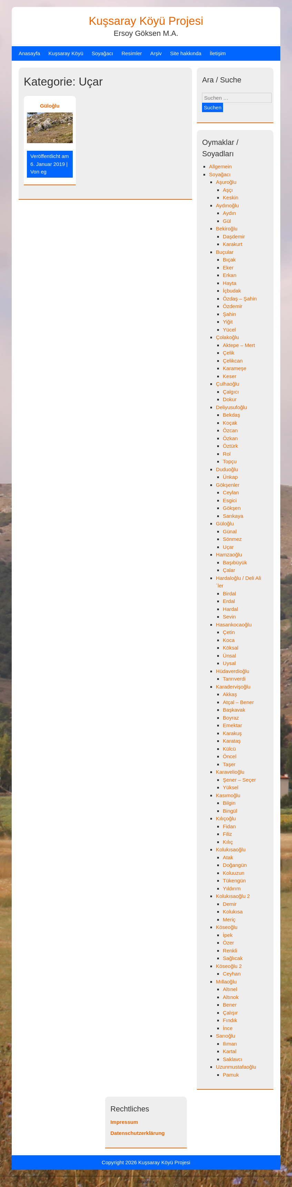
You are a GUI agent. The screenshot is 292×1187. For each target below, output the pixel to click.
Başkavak (234, 710)
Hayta (229, 283)
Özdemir (232, 306)
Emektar (232, 725)
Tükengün (234, 880)
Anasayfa (29, 53)
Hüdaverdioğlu (232, 671)
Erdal (229, 601)
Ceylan (231, 492)
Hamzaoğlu (229, 554)
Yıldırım (232, 888)
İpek (227, 935)
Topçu (229, 461)
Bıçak (229, 260)
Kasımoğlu (228, 795)
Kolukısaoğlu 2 (233, 896)
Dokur (229, 399)
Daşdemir (234, 236)
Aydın (229, 213)
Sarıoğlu (225, 1036)
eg (44, 172)
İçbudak (232, 291)
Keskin (230, 197)
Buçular (224, 252)
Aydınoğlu (227, 205)
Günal (229, 531)
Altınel (230, 989)
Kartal (229, 1051)
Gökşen (232, 508)
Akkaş (230, 694)
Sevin (229, 617)
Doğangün (234, 865)
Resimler (131, 53)
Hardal (230, 609)
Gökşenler (227, 485)
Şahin (229, 314)
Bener (229, 1005)
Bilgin (229, 803)
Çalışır (230, 1013)
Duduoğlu (227, 469)
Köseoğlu (227, 927)
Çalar (229, 570)
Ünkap (230, 477)
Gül (227, 221)
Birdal (229, 593)
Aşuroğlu (226, 182)
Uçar (228, 547)
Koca (228, 640)
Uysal (229, 663)
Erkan (229, 275)
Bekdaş (231, 415)
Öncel (229, 756)
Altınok (231, 997)
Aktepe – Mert (239, 345)
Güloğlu (50, 106)
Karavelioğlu (230, 772)
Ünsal (229, 656)
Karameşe (234, 368)
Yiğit (228, 322)
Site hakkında (185, 53)
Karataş (232, 741)
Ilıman (230, 1044)
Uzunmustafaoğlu (236, 1067)
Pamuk (231, 1075)
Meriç (229, 919)
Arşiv (156, 53)
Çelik (228, 353)
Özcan (230, 430)
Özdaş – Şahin (239, 298)
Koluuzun (233, 873)
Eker (228, 267)
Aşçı (228, 190)
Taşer (229, 764)
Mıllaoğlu (226, 982)
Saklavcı (232, 1059)
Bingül (230, 811)
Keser (229, 376)
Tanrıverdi (234, 679)
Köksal (230, 648)
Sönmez (232, 539)
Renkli (230, 950)
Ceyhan (232, 974)
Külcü (229, 749)
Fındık (230, 1020)
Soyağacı (102, 53)
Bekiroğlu (227, 228)
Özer (228, 943)
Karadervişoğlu (233, 687)
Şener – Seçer (239, 780)
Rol (227, 454)
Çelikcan (233, 361)
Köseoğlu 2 (229, 966)
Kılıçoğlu (226, 818)
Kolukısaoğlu (230, 849)
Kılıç (228, 842)
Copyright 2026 (120, 1162)
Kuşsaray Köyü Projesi (146, 20)
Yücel (229, 330)
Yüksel (230, 787)
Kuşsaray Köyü (66, 53)
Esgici (229, 500)
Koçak (230, 423)
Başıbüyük (235, 562)
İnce (227, 1028)
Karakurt (232, 244)
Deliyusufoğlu (231, 407)
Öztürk (230, 446)
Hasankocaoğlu (233, 624)
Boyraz (231, 718)
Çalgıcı (231, 392)
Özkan (230, 438)
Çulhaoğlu (227, 384)
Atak (228, 857)
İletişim (218, 53)
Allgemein (220, 166)
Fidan (229, 826)
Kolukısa (233, 911)
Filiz (227, 834)
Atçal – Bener (238, 702)
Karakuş (232, 733)
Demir (229, 904)
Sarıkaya (233, 516)
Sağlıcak (233, 958)
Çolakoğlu (227, 337)
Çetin (229, 632)
